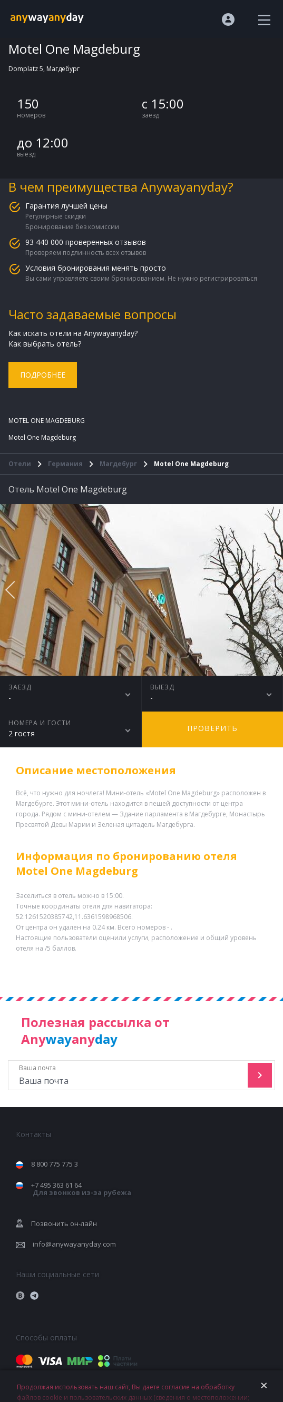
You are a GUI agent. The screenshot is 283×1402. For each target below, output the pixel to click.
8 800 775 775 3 (54, 1164)
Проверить (212, 728)
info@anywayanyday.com (74, 1244)
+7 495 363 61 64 (81, 1189)
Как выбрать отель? (44, 344)
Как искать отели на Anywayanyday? (73, 333)
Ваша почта (129, 1075)
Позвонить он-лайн (64, 1223)
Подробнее (42, 375)
